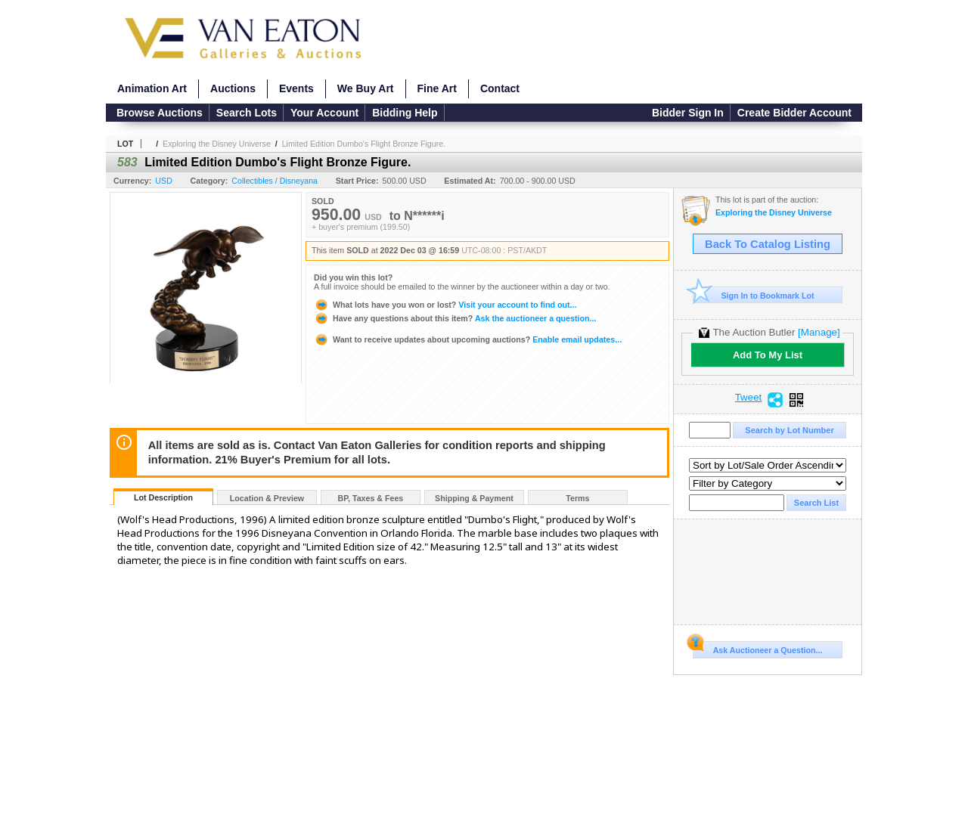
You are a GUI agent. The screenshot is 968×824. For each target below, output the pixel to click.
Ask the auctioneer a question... (455, 318)
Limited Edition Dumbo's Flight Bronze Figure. (363, 143)
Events (296, 88)
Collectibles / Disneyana (274, 180)
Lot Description (163, 497)
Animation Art (152, 88)
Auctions (233, 88)
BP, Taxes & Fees (371, 498)
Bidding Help (404, 113)
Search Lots (246, 113)
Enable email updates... (468, 339)
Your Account (324, 113)
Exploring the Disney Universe (217, 143)
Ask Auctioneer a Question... (757, 648)
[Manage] (818, 332)
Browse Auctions (159, 113)
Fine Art (437, 88)
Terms (577, 498)
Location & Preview (267, 498)
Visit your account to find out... (445, 304)
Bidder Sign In (688, 113)
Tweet (748, 397)
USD (163, 180)
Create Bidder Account (794, 113)
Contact (500, 88)
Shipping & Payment (474, 498)
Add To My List (767, 355)
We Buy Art (365, 88)
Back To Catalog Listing (767, 244)
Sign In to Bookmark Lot (753, 295)
